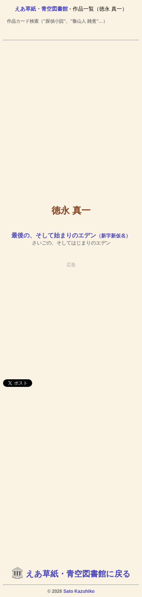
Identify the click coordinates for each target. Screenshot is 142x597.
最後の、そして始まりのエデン (71, 235)
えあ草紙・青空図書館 (41, 9)
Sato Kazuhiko (79, 591)
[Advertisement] (71, 117)
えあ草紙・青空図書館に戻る (78, 573)
